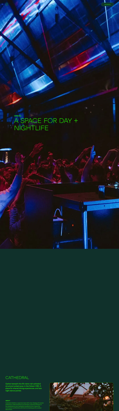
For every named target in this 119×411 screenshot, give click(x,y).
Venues (17, 115)
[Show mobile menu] (6, 4)
